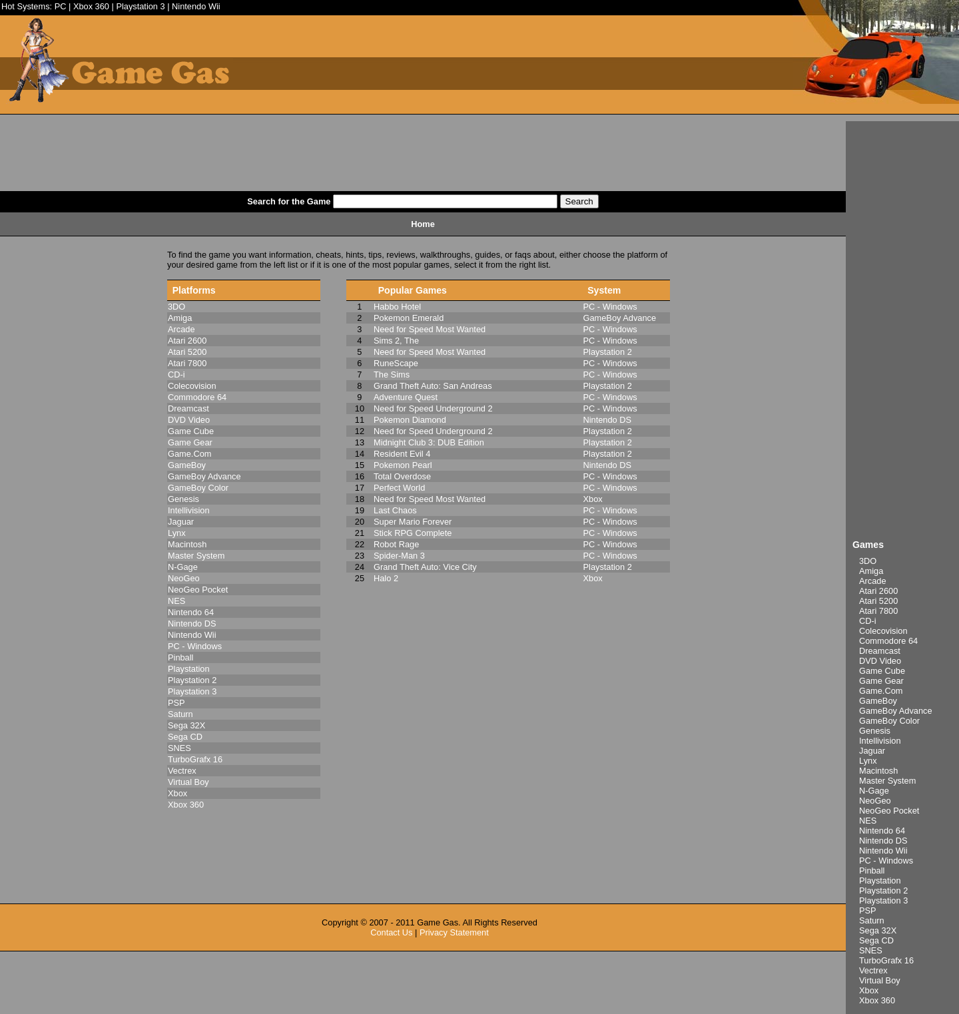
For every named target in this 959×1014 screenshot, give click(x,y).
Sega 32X (877, 930)
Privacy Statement (454, 932)
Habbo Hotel (397, 307)
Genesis (874, 731)
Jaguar (872, 751)
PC (61, 6)
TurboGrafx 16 (886, 960)
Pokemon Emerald (409, 318)
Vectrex (873, 970)
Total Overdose (402, 476)
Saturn (871, 920)
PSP (867, 910)
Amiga (871, 571)
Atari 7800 (878, 611)
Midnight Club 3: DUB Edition (429, 442)
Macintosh (878, 771)
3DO (867, 561)
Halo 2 (386, 578)
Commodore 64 (888, 641)
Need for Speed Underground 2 (433, 408)
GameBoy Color (889, 721)
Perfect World (399, 488)
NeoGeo (875, 801)
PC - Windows (886, 861)
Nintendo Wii (196, 6)
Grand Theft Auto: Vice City (425, 567)
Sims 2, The (396, 341)
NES (867, 821)
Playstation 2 (883, 890)
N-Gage (874, 791)
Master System (887, 781)
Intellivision (880, 741)
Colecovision (883, 631)
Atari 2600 (878, 591)
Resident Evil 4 (402, 454)
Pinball (871, 871)
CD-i (867, 621)
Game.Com (880, 691)
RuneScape (396, 363)
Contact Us (391, 932)
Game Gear (881, 681)
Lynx (868, 761)
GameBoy (878, 701)
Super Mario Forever (413, 522)
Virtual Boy (879, 980)
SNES (870, 950)
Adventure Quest (406, 397)
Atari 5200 (878, 601)
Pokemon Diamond (410, 420)
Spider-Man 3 (399, 556)
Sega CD (876, 940)
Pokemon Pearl (403, 465)
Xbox (868, 990)
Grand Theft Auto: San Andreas (433, 386)
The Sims (392, 375)
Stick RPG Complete (413, 533)
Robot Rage (396, 544)
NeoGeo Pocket (889, 811)
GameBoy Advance (895, 711)
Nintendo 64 (882, 831)
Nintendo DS (883, 841)
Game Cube (882, 671)
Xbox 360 (91, 6)
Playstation (880, 881)
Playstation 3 (140, 6)
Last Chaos (395, 510)
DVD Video (880, 661)
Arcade (872, 581)
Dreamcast (879, 651)
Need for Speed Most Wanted (429, 329)
